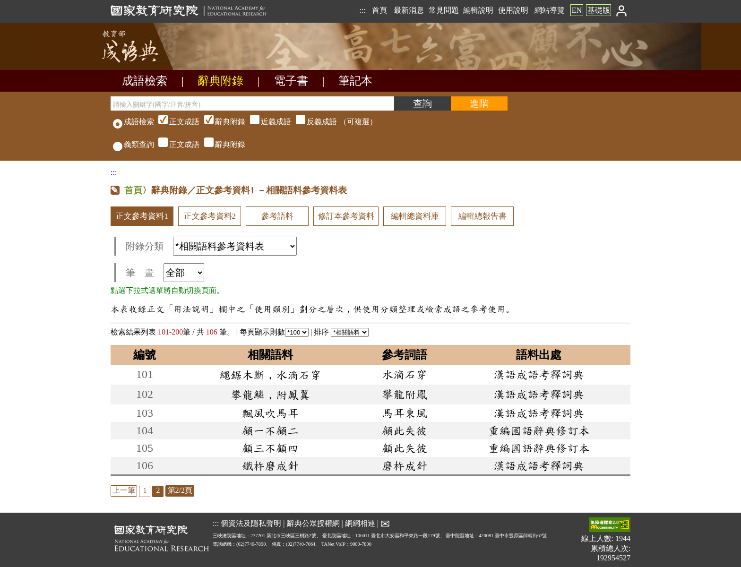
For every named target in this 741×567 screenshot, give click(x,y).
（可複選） (266, 121)
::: (362, 10)
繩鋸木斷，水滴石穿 (270, 375)
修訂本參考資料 (346, 216)
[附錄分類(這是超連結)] (235, 246)
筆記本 (355, 81)
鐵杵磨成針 (270, 465)
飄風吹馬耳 (270, 413)
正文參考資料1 (142, 216)
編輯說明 (478, 10)
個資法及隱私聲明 (251, 523)
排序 (341, 332)
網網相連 (360, 523)
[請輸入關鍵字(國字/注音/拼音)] (252, 103)
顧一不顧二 (270, 430)
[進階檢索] (479, 103)
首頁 (379, 10)
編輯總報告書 (482, 216)
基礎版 (598, 10)
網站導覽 (549, 10)
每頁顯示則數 (274, 332)
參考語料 (277, 216)
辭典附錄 (220, 81)
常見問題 (444, 10)
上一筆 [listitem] (123, 490)
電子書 (291, 81)
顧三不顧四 (270, 448)
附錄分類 (211, 246)
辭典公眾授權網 (313, 523)
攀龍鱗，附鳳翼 (270, 394)
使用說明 (513, 10)
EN (577, 10)
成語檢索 (144, 81)
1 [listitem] (144, 490)
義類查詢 (133, 144)
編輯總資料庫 (415, 216)
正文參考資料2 (210, 216)
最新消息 (409, 10)
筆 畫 (165, 272)
